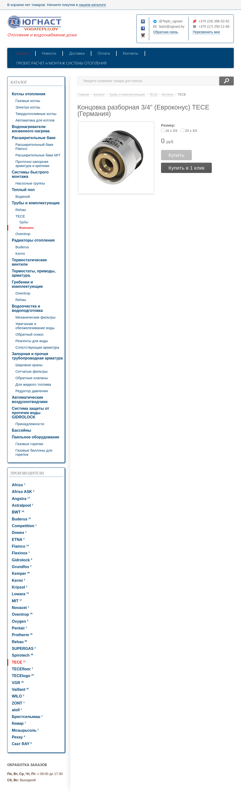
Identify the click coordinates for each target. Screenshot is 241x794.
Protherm (22, 635)
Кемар (19, 723)
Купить (176, 155)
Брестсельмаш (27, 717)
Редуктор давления (31, 391)
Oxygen (20, 621)
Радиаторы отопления (33, 240)
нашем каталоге (92, 5)
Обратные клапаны (31, 378)
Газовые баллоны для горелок (33, 452)
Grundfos (21, 567)
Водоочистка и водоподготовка (27, 308)
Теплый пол (23, 190)
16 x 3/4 (171, 131)
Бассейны (21, 430)
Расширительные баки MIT (37, 155)
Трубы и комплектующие (36, 203)
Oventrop (22, 234)
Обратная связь (165, 32)
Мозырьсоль (25, 730)
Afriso (18, 485)
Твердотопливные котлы (35, 114)
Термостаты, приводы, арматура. (33, 273)
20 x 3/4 (191, 131)
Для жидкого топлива (33, 384)
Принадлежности (29, 424)
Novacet (20, 608)
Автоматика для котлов (34, 120)
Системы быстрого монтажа (30, 174)
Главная (83, 94)
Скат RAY (22, 744)
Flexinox (21, 553)
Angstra (21, 499)
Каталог (22, 53)
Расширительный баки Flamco (34, 146)
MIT (17, 601)
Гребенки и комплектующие (27, 284)
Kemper (21, 573)
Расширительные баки (33, 138)
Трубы (23, 222)
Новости (49, 53)
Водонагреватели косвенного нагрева (31, 129)
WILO (18, 696)
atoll (17, 710)
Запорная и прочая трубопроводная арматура (37, 356)
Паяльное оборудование (35, 437)
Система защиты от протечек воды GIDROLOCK (30, 412)
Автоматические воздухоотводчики (29, 399)
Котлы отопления (28, 94)
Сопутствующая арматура (37, 347)
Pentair (19, 628)
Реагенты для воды (31, 341)
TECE (20, 216)
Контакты (130, 53)
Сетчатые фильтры (31, 371)
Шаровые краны (28, 365)
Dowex (19, 533)
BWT (18, 512)
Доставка (77, 53)
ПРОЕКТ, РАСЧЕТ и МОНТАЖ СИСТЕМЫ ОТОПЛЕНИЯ (61, 62)
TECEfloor (22, 669)
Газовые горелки (29, 444)
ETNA (18, 540)
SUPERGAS (24, 649)
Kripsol (19, 587)
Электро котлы (27, 107)
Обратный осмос (29, 334)
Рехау (18, 737)
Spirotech (22, 655)
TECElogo (23, 676)
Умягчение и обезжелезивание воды (34, 326)
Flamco (20, 546)
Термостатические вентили (29, 262)
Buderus (22, 247)
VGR (18, 683)
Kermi (20, 253)
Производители (27, 473)
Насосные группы (30, 183)
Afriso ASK (23, 492)
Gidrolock (22, 560)
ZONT (18, 703)
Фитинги (26, 228)
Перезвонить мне (206, 32)
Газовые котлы (27, 101)
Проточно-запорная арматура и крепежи (32, 164)
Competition (24, 526)
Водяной (22, 196)
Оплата (104, 53)
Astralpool (22, 505)
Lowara (20, 594)
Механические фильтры (35, 317)
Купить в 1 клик (186, 168)
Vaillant (20, 689)
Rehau (20, 210)
